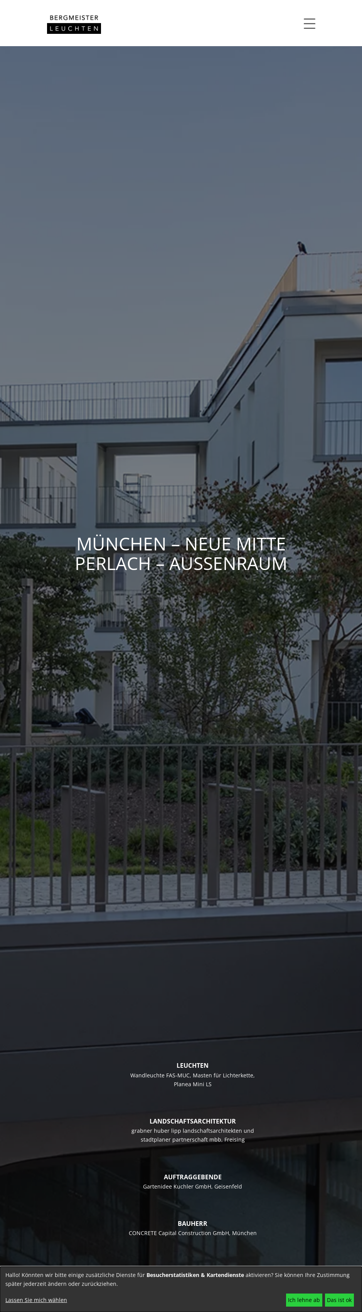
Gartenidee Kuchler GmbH (177, 1186)
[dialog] (181, 1289)
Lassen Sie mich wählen (36, 1300)
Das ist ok (339, 1300)
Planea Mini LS (193, 1084)
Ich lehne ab (304, 1300)
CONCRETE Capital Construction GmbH (179, 1233)
